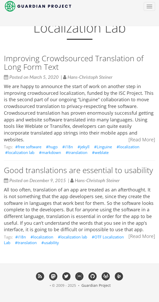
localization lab (21, 152)
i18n (69, 146)
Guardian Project (96, 285)
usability (51, 242)
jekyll (84, 146)
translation (77, 152)
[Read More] (141, 139)
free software (29, 146)
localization (129, 146)
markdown (51, 152)
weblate (102, 152)
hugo (53, 146)
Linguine (104, 146)
